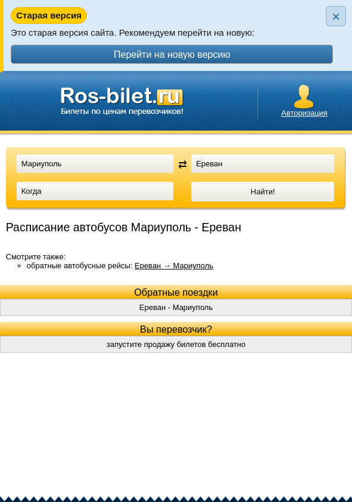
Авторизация (304, 113)
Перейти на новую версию (172, 54)
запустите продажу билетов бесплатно (176, 344)
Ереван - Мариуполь (176, 307)
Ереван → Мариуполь (174, 265)
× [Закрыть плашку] (336, 16)
